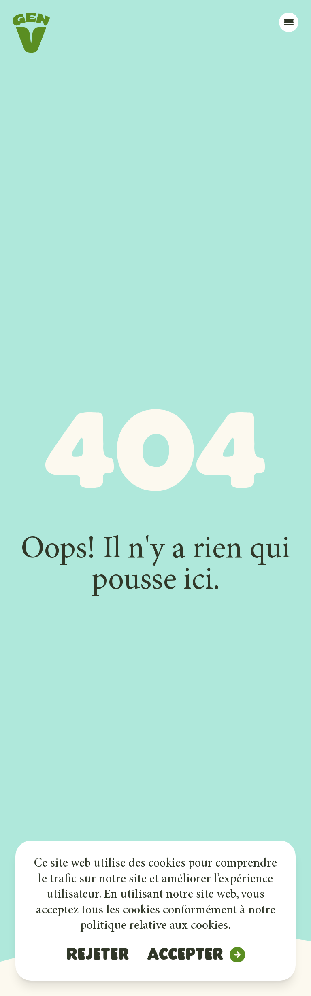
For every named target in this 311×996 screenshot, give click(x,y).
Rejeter (97, 955)
